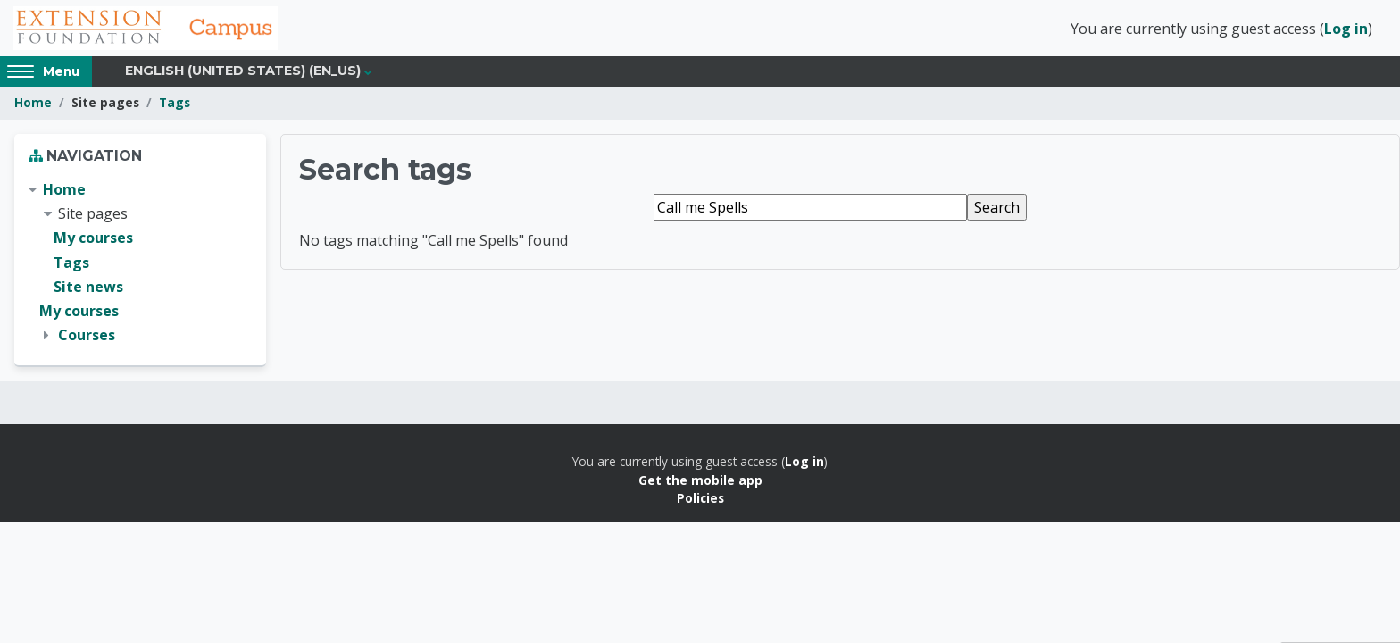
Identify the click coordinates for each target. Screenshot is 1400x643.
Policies (700, 500)
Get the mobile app (700, 481)
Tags (174, 104)
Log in (1346, 29)
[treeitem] (140, 265)
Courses (86, 337)
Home (33, 104)
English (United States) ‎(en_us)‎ (243, 73)
